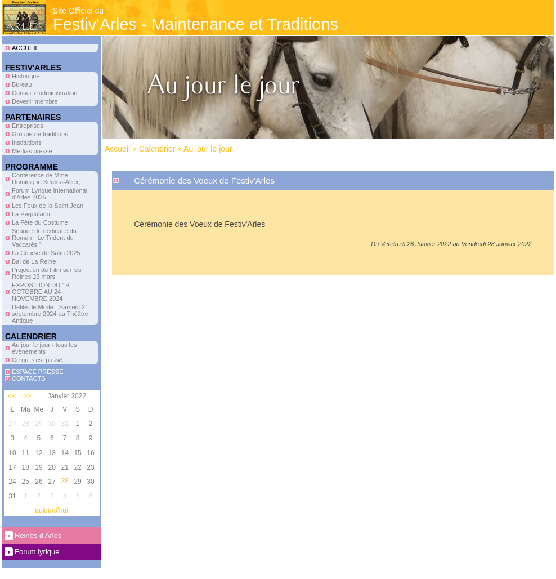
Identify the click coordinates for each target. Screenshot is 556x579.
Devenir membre (34, 101)
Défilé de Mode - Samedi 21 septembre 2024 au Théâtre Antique (50, 314)
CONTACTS (29, 378)
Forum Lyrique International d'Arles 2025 (49, 194)
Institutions (27, 142)
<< (12, 396)
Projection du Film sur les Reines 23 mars (47, 273)
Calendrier (157, 148)
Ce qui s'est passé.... (40, 360)
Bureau (22, 84)
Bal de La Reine (34, 261)
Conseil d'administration (44, 93)
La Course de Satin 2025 (46, 253)
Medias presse (32, 151)
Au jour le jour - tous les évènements (44, 348)
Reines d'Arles (38, 535)
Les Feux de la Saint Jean (47, 205)
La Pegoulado (31, 214)
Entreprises (27, 125)
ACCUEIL (25, 47)
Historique (26, 76)
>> (27, 396)
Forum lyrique (37, 551)
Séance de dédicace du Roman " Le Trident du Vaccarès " (44, 238)
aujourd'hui (51, 510)
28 (64, 481)
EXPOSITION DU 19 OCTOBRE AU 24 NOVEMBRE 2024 (40, 292)
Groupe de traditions (40, 134)
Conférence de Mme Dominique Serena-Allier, (46, 178)
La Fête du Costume (40, 222)
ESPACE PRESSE (38, 371)
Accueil (117, 148)
